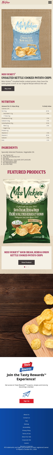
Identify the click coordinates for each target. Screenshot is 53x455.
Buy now (8, 89)
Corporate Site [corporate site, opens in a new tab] (25, 440)
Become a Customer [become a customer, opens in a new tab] (26, 446)
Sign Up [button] (26, 401)
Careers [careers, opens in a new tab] (24, 443)
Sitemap (26, 424)
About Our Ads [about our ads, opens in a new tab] (25, 437)
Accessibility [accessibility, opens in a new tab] (24, 427)
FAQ (26, 421)
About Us (26, 414)
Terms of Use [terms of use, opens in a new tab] (25, 434)
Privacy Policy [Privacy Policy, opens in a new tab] (25, 431)
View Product (26, 262)
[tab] (50, 2)
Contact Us (26, 418)
